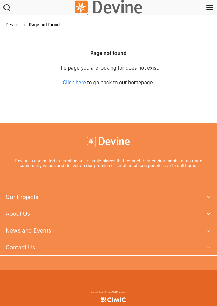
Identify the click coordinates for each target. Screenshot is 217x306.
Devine (12, 24)
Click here (74, 82)
